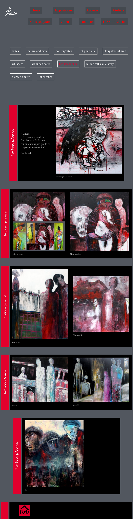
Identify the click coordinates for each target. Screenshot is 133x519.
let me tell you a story (100, 63)
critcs (15, 51)
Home (36, 10)
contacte (87, 22)
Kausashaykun (40, 22)
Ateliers (118, 10)
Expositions (63, 10)
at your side (88, 51)
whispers (17, 63)
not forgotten (64, 51)
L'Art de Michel (115, 22)
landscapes (45, 76)
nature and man (37, 51)
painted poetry (21, 76)
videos (65, 22)
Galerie (92, 10)
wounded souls (41, 63)
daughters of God (115, 51)
